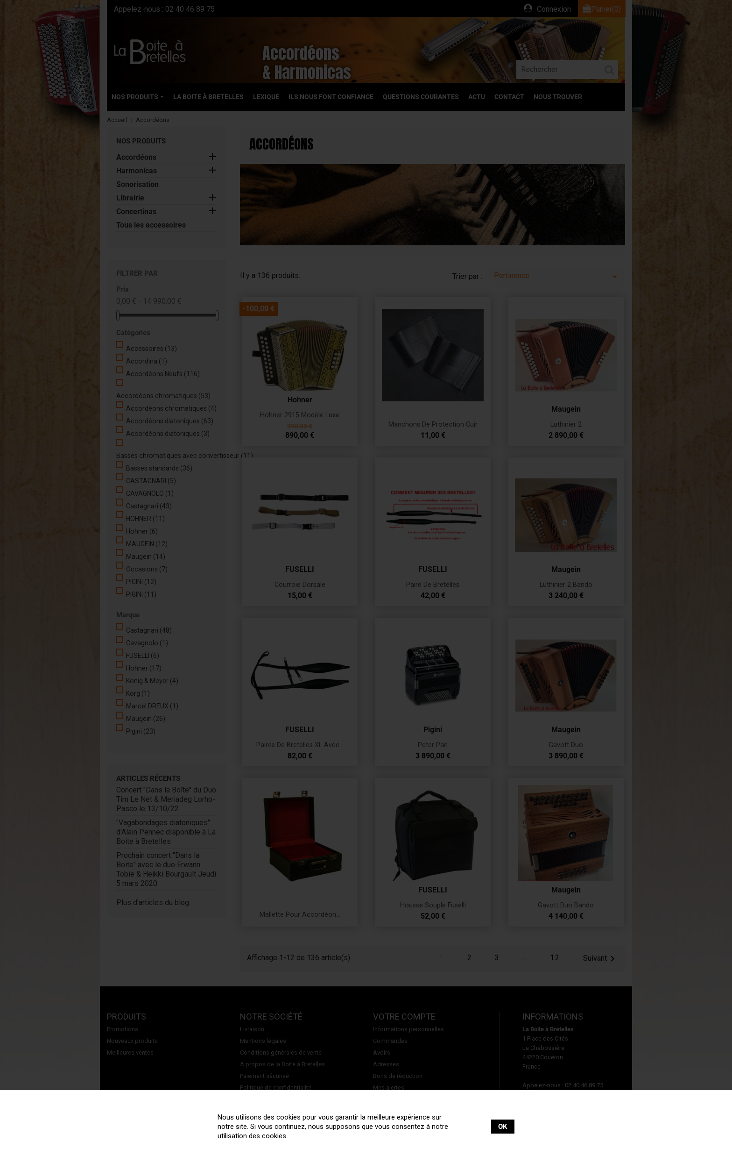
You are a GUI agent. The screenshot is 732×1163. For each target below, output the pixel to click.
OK (502, 1126)
